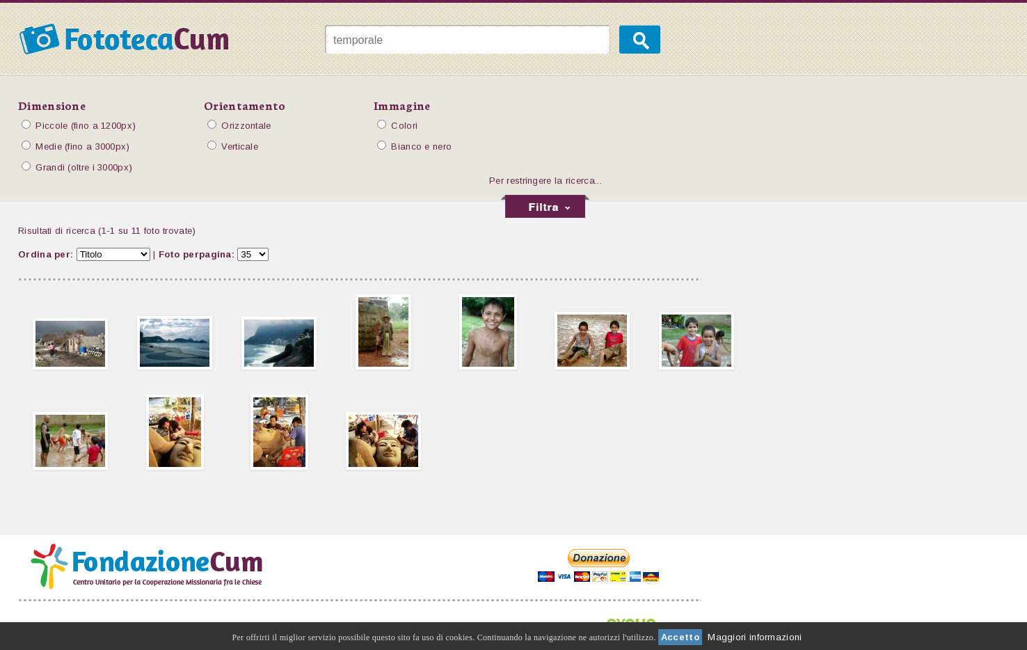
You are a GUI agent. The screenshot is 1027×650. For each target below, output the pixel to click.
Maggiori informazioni (755, 637)
